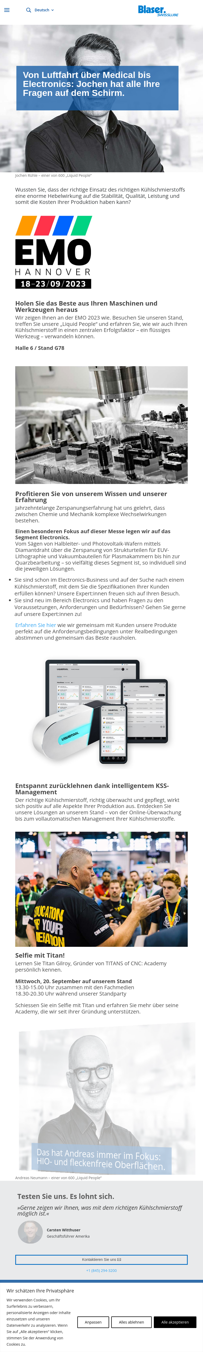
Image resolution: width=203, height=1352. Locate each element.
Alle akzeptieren (175, 1322)
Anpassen (93, 1322)
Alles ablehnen (131, 1322)
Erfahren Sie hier (36, 625)
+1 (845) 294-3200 (101, 1270)
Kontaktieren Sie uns (99, 1259)
